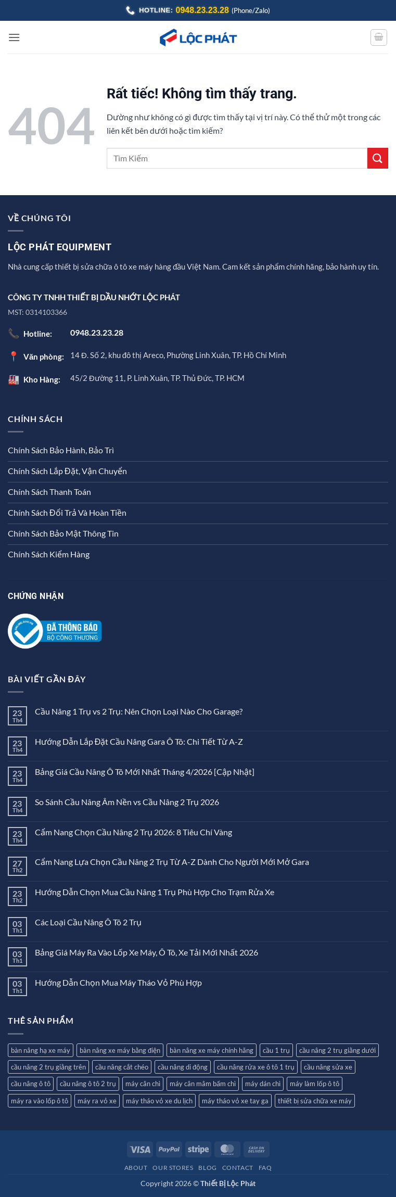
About (136, 1167)
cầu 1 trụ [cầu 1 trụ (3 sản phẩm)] (276, 1050)
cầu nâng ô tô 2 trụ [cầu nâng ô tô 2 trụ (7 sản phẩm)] (88, 1083)
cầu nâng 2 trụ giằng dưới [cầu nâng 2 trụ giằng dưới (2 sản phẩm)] (337, 1050)
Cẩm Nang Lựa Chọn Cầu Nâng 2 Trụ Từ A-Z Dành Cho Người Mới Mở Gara (172, 862)
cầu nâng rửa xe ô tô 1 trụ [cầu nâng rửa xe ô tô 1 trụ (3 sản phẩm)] (256, 1067)
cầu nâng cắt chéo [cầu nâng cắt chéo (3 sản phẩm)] (121, 1067)
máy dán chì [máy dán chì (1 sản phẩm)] (262, 1083)
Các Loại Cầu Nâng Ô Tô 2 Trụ (88, 922)
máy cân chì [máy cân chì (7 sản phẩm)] (142, 1083)
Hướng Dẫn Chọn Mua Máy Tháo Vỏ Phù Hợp (118, 982)
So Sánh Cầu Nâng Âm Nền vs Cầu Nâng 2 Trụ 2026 (127, 802)
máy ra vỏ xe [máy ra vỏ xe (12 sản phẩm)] (97, 1101)
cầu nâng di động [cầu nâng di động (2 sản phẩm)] (183, 1067)
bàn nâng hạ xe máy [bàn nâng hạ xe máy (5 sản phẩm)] (40, 1050)
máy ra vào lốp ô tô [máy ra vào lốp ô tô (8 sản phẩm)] (39, 1101)
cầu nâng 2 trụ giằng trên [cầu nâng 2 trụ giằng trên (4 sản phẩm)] (48, 1067)
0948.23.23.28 (202, 10)
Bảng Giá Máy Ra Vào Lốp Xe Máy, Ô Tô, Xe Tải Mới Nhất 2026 (146, 952)
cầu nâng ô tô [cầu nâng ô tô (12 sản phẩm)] (30, 1083)
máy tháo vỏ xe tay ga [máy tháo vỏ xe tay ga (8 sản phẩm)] (235, 1101)
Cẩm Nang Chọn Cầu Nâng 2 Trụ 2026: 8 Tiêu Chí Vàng (133, 832)
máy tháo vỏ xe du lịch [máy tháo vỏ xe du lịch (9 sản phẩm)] (159, 1101)
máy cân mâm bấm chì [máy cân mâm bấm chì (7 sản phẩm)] (203, 1083)
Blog (207, 1167)
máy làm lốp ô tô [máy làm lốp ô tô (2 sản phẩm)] (314, 1083)
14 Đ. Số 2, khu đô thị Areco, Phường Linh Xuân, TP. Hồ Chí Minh (178, 355)
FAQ (265, 1167)
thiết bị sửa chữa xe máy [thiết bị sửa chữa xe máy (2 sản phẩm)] (315, 1101)
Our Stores (172, 1167)
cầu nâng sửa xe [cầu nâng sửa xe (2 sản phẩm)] (328, 1067)
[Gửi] (377, 158)
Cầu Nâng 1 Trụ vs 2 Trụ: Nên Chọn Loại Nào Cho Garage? (138, 711)
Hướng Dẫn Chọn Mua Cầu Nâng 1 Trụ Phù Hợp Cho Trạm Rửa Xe (154, 892)
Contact (237, 1167)
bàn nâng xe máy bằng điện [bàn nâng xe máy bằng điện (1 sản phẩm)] (120, 1050)
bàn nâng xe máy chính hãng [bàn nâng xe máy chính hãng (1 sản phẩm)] (211, 1050)
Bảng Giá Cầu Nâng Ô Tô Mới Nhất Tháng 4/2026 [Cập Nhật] (144, 771)
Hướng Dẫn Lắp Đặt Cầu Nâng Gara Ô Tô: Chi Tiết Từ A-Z (139, 741)
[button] (14, 37)
